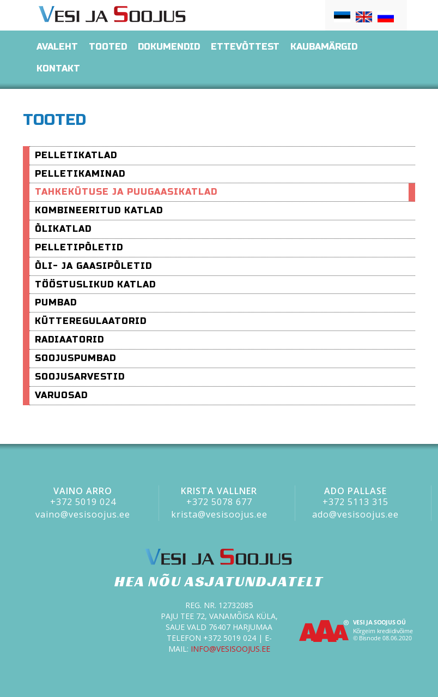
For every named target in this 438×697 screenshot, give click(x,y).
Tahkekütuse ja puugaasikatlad (126, 192)
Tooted (108, 46)
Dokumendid (169, 46)
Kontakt (58, 68)
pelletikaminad (80, 174)
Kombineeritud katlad (99, 210)
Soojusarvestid (80, 376)
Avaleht (57, 46)
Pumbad (56, 302)
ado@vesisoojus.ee (355, 514)
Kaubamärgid (323, 46)
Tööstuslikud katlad (95, 284)
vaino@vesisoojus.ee (82, 514)
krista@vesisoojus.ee (219, 514)
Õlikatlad (63, 229)
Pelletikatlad (76, 155)
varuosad (61, 395)
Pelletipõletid (79, 247)
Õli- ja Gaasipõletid (93, 266)
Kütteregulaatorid (91, 321)
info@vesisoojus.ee (230, 649)
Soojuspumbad (75, 358)
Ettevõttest (245, 46)
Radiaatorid (69, 339)
